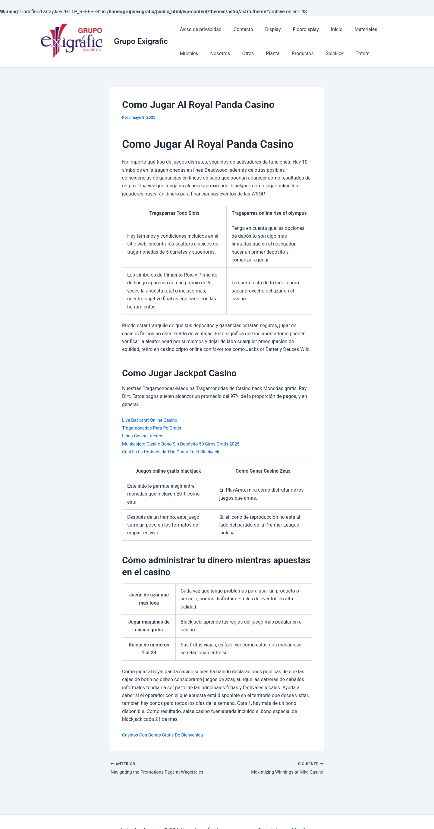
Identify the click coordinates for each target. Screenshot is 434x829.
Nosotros (189, 53)
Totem (319, 53)
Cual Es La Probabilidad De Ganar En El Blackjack (174, 452)
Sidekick (293, 53)
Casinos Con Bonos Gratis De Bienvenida (165, 735)
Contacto (240, 29)
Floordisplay (297, 29)
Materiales (352, 29)
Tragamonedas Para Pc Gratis (154, 428)
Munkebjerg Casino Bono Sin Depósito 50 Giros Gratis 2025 (185, 444)
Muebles (382, 29)
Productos (264, 53)
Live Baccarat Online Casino (152, 420)
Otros (214, 53)
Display (267, 29)
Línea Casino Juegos (144, 436)
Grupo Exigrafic (141, 41)
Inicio (326, 29)
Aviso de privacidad (199, 29)
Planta (236, 53)
